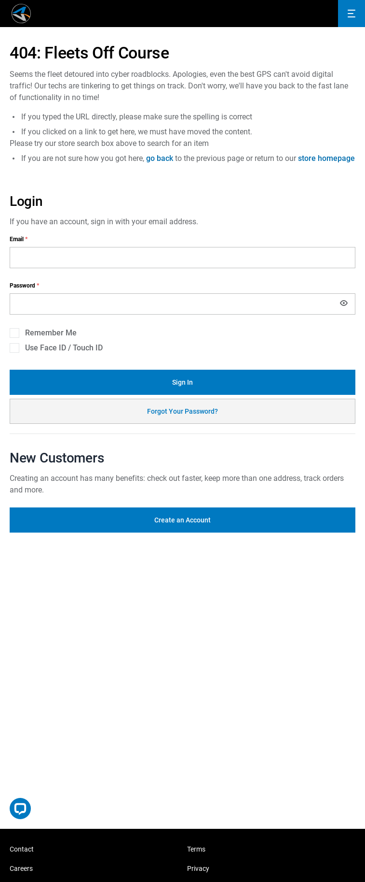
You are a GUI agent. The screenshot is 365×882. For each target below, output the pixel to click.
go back (159, 158)
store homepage (326, 158)
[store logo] (21, 13)
